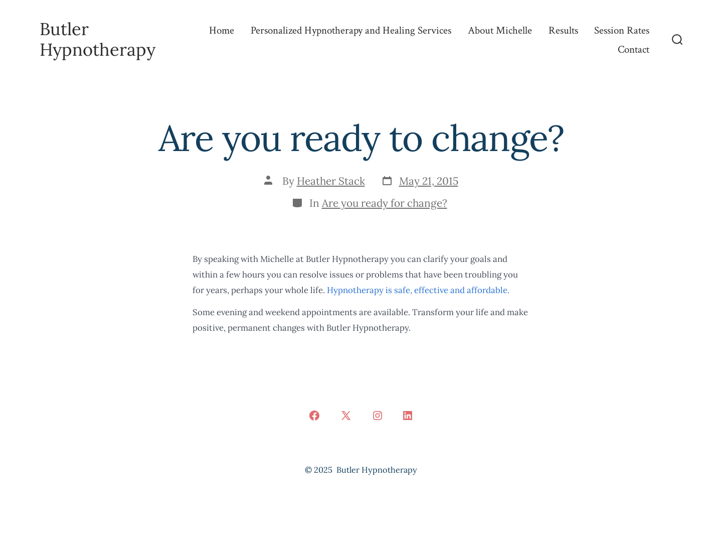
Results (563, 30)
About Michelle (500, 30)
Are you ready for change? (384, 203)
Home (221, 30)
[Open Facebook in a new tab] (314, 415)
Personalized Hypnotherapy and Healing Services (351, 30)
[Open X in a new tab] (346, 415)
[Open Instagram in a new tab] (378, 415)
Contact (633, 49)
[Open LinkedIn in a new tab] (408, 415)
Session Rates (621, 30)
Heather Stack (331, 181)
